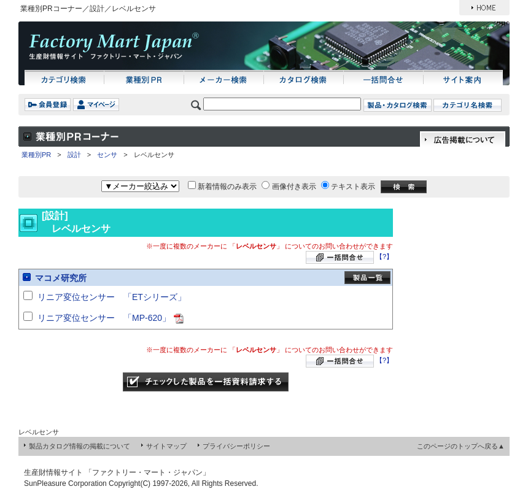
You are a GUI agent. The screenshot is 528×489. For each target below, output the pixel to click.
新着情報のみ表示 (227, 186)
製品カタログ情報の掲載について (79, 446)
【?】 (384, 256)
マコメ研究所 (61, 278)
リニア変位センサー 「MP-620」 (104, 318)
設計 (74, 154)
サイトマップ (166, 446)
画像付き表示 (294, 186)
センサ (107, 154)
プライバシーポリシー (236, 446)
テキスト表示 (353, 186)
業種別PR (36, 154)
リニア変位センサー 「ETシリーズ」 (111, 297)
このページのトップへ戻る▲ (461, 446)
